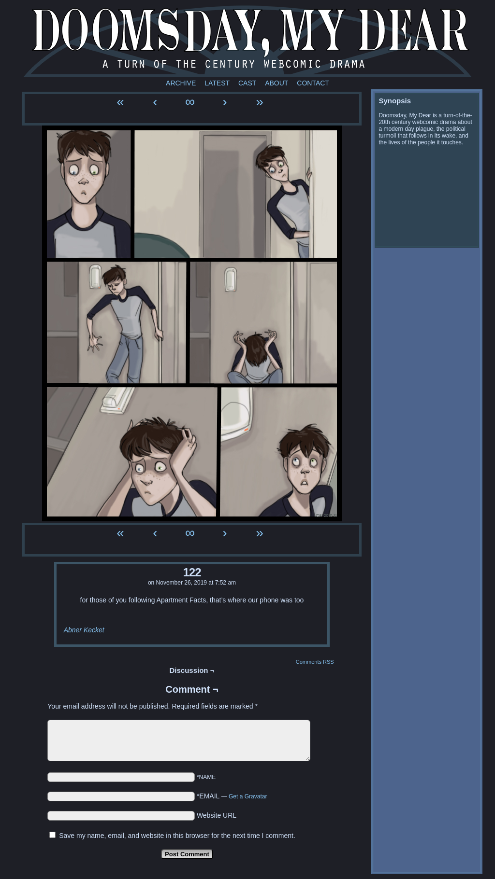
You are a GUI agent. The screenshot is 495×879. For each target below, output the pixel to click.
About (276, 83)
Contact (313, 83)
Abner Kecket (84, 630)
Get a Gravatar (248, 796)
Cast (247, 83)
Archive (181, 83)
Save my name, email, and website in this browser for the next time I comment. (177, 835)
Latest (217, 83)
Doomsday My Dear (247, 41)
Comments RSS (315, 662)
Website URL (216, 815)
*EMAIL (232, 796)
